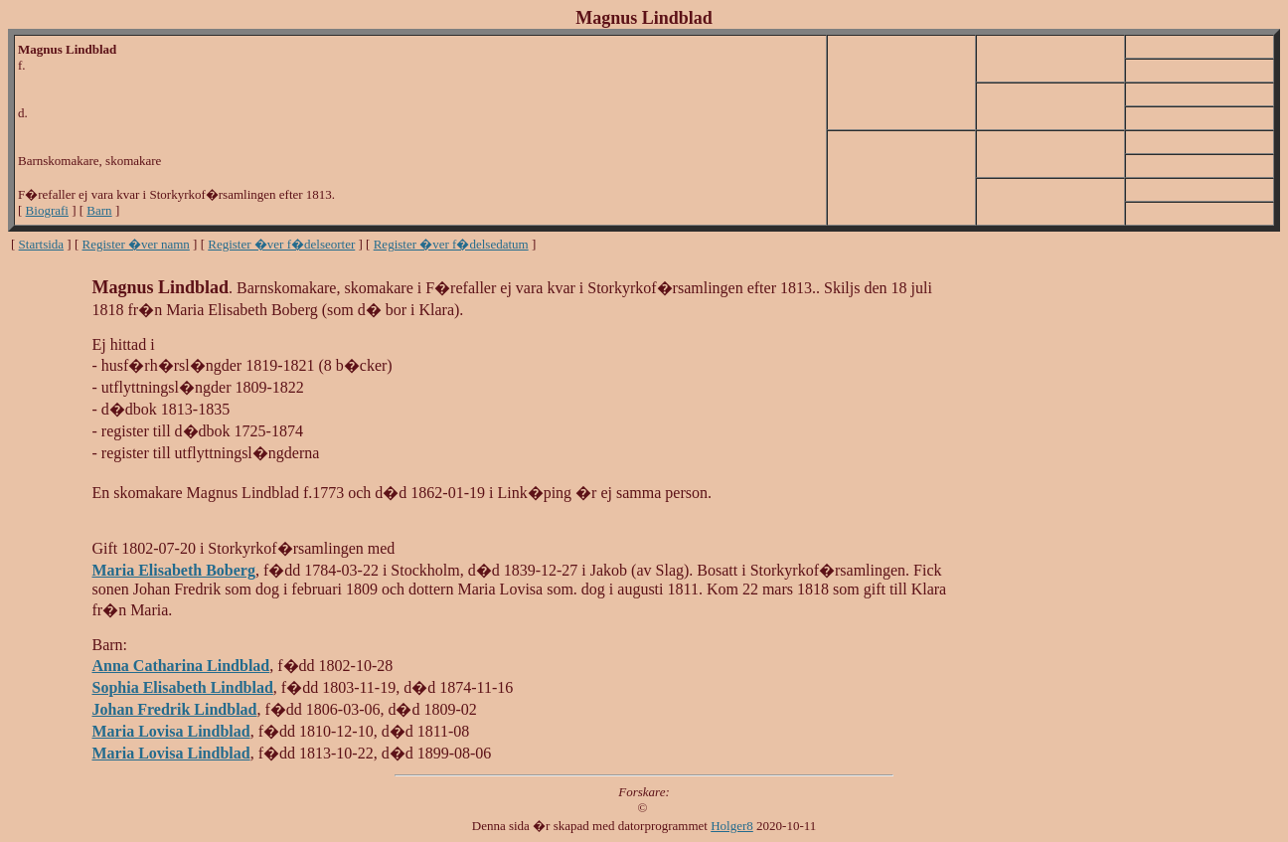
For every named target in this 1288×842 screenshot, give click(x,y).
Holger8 (732, 825)
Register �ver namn (136, 244)
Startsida (42, 244)
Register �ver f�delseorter (281, 244)
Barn (98, 210)
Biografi (47, 210)
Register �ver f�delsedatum (451, 244)
